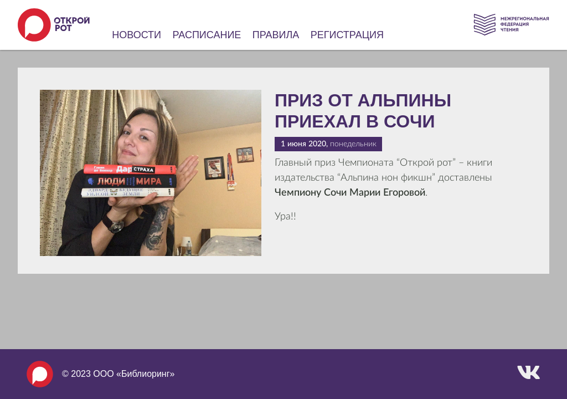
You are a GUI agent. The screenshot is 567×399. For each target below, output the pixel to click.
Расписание (207, 34)
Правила (276, 34)
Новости (136, 34)
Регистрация (347, 34)
